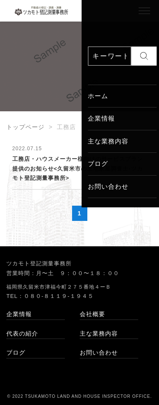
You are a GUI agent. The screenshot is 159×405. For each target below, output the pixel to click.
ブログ (15, 352)
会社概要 (92, 314)
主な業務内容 (99, 333)
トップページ (25, 127)
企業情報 (19, 314)
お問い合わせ (99, 352)
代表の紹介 (22, 333)
